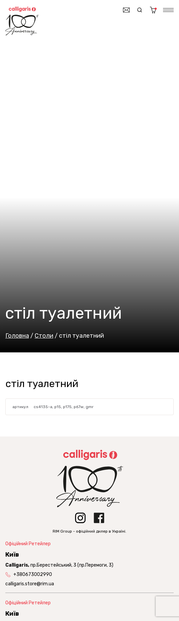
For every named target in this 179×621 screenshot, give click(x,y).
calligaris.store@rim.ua (29, 584)
